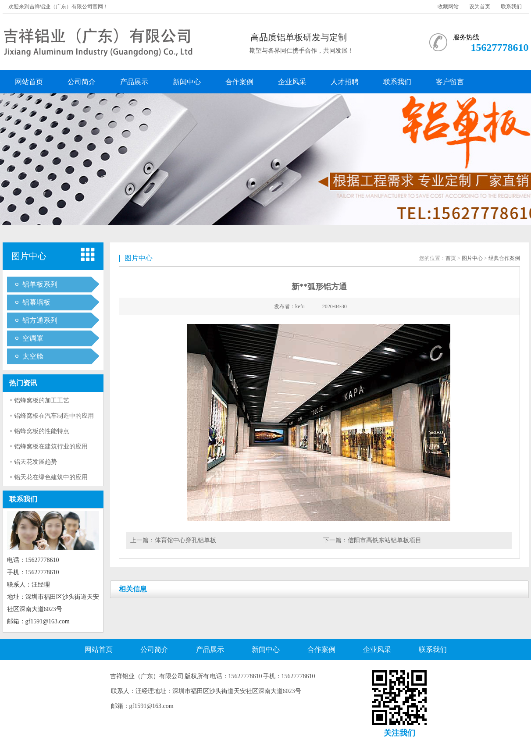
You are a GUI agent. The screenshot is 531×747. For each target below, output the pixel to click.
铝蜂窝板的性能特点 (41, 431)
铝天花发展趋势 (35, 462)
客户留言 (450, 81)
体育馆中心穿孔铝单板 (185, 540)
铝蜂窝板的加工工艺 (41, 400)
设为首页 (479, 7)
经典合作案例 (504, 258)
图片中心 (472, 258)
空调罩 (32, 338)
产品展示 (134, 81)
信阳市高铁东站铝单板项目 (384, 540)
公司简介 (82, 81)
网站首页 (29, 81)
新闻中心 (187, 81)
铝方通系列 (39, 320)
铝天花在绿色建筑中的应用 (51, 477)
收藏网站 (448, 7)
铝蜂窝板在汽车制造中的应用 (54, 416)
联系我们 (511, 7)
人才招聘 (345, 81)
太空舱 (32, 356)
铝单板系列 (39, 284)
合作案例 (239, 81)
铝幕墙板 (36, 302)
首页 (450, 258)
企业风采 (292, 81)
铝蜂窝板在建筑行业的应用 (51, 446)
